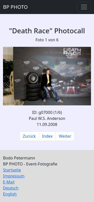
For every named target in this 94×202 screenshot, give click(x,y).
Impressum (14, 176)
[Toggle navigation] (84, 7)
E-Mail (9, 182)
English (10, 194)
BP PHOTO (15, 7)
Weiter (65, 136)
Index (47, 136)
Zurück (29, 136)
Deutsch (11, 188)
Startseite (12, 170)
